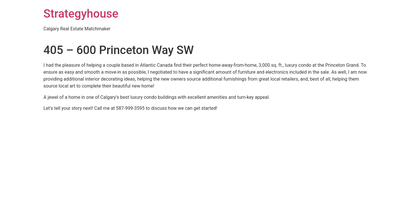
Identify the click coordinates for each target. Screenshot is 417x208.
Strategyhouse (80, 14)
